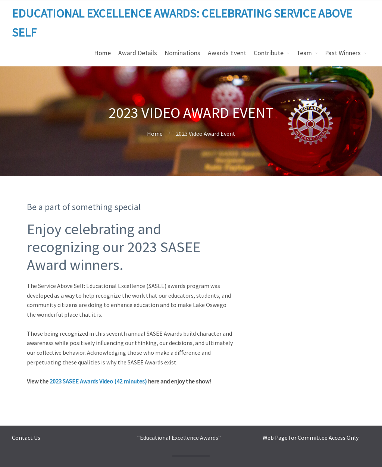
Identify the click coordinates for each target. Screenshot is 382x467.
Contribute (269, 53)
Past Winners (343, 53)
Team (304, 53)
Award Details (137, 53)
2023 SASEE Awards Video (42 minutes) (98, 381)
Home (102, 53)
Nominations (182, 53)
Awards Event (227, 53)
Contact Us (26, 437)
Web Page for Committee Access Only (310, 437)
